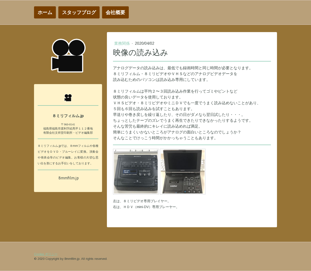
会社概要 (115, 12)
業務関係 (122, 43)
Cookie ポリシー (46, 254)
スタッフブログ (79, 12)
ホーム (45, 12)
